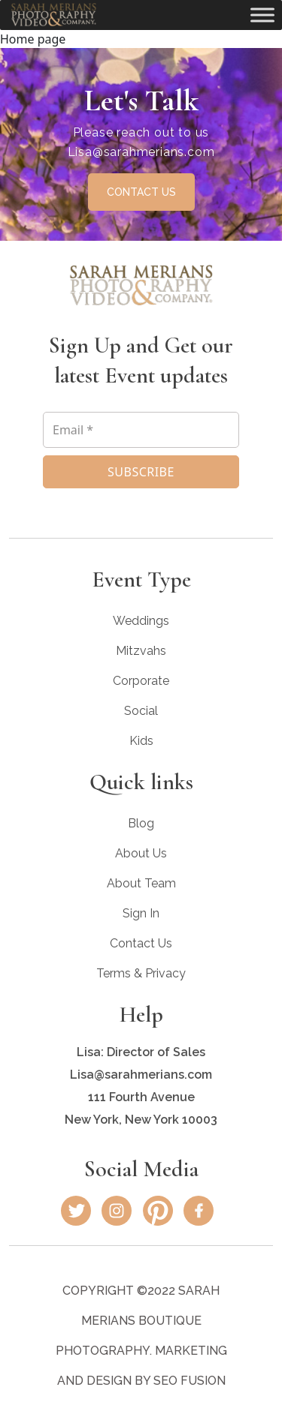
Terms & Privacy (141, 973)
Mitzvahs (141, 651)
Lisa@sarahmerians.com (141, 152)
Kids (141, 741)
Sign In (141, 913)
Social (141, 711)
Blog (141, 823)
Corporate (141, 681)
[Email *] (141, 430)
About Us (141, 853)
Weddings (141, 621)
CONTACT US (141, 192)
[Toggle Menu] (262, 15)
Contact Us (141, 943)
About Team (141, 883)
